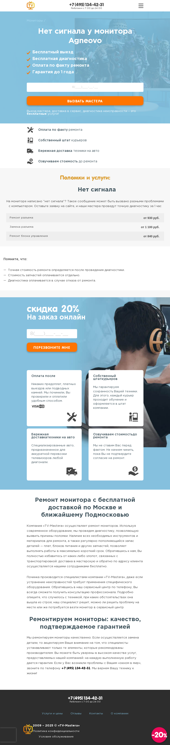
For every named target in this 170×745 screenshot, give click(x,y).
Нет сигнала (97, 189)
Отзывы (75, 713)
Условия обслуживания (56, 736)
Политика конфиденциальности (56, 731)
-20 (159, 734)
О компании (119, 713)
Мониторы (35, 20)
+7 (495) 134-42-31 (86, 4)
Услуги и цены (52, 713)
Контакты (96, 713)
